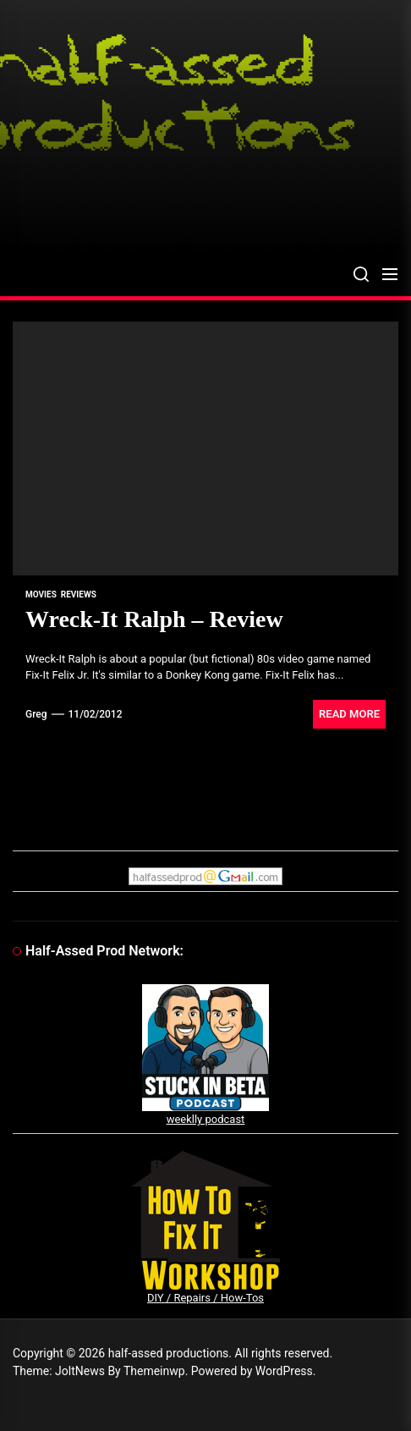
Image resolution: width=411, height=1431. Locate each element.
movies (41, 594)
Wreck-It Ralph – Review (154, 619)
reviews (78, 594)
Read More (349, 713)
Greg (36, 714)
